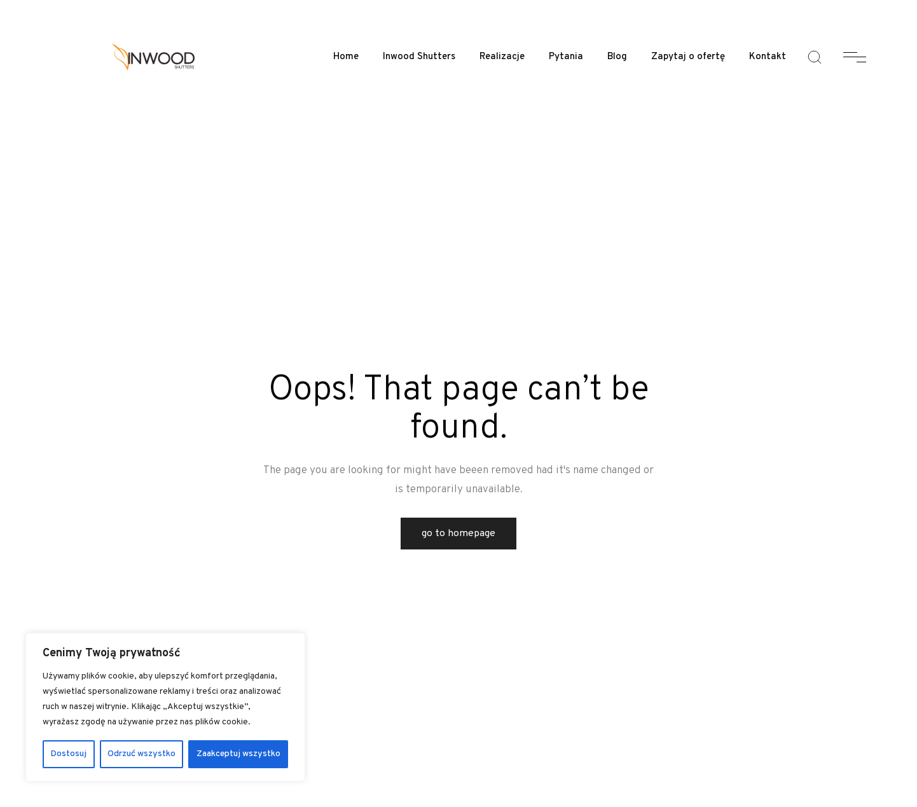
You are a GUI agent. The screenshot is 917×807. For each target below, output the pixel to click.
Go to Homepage (458, 533)
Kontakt (767, 57)
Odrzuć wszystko (141, 753)
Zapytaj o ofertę (688, 57)
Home (346, 57)
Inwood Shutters (419, 57)
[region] (165, 707)
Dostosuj (68, 753)
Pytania (566, 57)
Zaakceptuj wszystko (238, 753)
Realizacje (502, 57)
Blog (617, 57)
